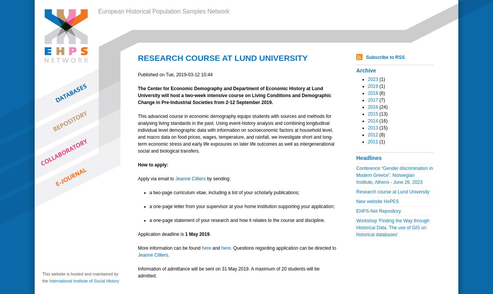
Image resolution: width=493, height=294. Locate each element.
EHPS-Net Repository (378, 211)
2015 (373, 114)
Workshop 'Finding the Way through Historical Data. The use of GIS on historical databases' (392, 227)
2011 (373, 141)
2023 (373, 79)
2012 (373, 135)
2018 (373, 93)
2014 (373, 121)
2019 (373, 86)
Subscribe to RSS (385, 57)
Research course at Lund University (392, 192)
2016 (373, 107)
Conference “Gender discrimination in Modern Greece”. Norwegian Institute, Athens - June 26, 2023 (394, 175)
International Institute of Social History (84, 281)
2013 (373, 128)
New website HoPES (377, 201)
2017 (373, 100)
